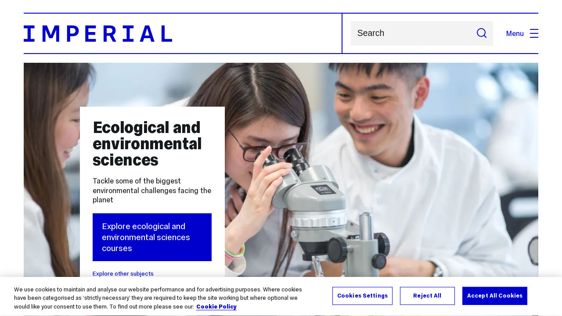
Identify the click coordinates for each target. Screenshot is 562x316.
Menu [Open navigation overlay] (522, 33)
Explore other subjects (123, 273)
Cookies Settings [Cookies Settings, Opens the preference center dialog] (362, 296)
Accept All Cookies (494, 296)
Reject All (427, 296)
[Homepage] (183, 33)
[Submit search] (481, 33)
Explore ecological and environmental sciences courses (146, 237)
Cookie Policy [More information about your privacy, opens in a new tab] (216, 307)
